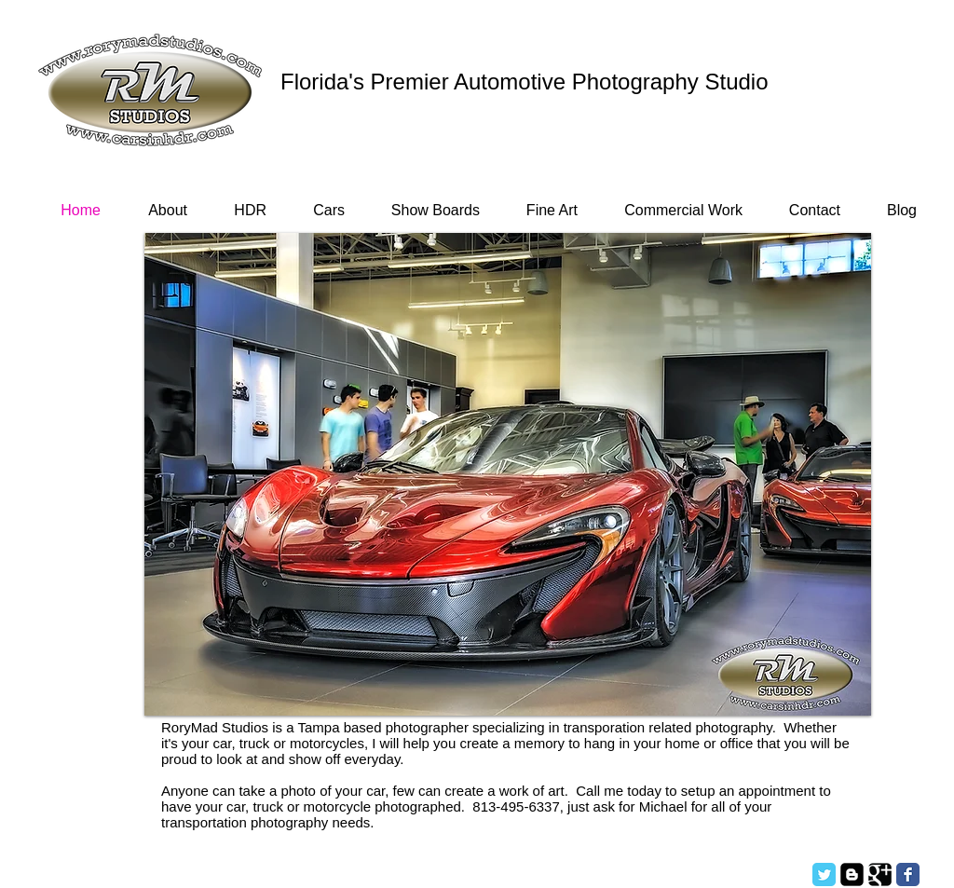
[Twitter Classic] (824, 874)
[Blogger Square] (852, 874)
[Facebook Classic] (908, 874)
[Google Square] (880, 874)
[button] (507, 474)
